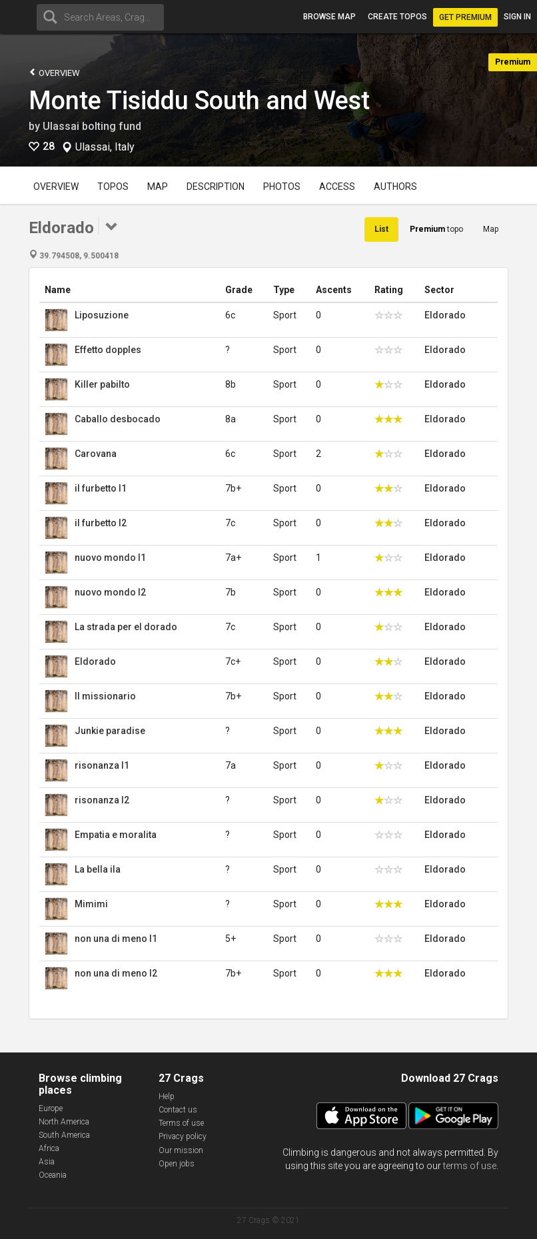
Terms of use (181, 1123)
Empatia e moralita (116, 834)
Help (167, 1096)
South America (64, 1135)
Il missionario (105, 696)
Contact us (178, 1109)
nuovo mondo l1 (110, 557)
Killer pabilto (102, 384)
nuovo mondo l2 (110, 592)
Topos (113, 186)
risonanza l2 (102, 800)
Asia (47, 1161)
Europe (51, 1108)
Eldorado (445, 315)
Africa (49, 1148)
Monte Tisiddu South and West (199, 100)
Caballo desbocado (118, 419)
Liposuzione (102, 315)
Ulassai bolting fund (92, 126)
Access (337, 186)
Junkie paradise (110, 730)
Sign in (517, 16)
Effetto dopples (108, 349)
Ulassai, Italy (105, 147)
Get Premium (465, 17)
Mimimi (91, 904)
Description (216, 186)
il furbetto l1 (101, 488)
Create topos (397, 16)
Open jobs (177, 1163)
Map (157, 186)
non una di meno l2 (116, 973)
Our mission (181, 1150)
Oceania (53, 1175)
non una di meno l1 (116, 938)
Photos (281, 186)
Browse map (329, 16)
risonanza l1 (102, 765)
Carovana (96, 453)
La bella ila (98, 869)
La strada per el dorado (126, 626)
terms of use (469, 1165)
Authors (395, 186)
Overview (54, 72)
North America (64, 1121)
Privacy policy (183, 1136)
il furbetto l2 (101, 523)
